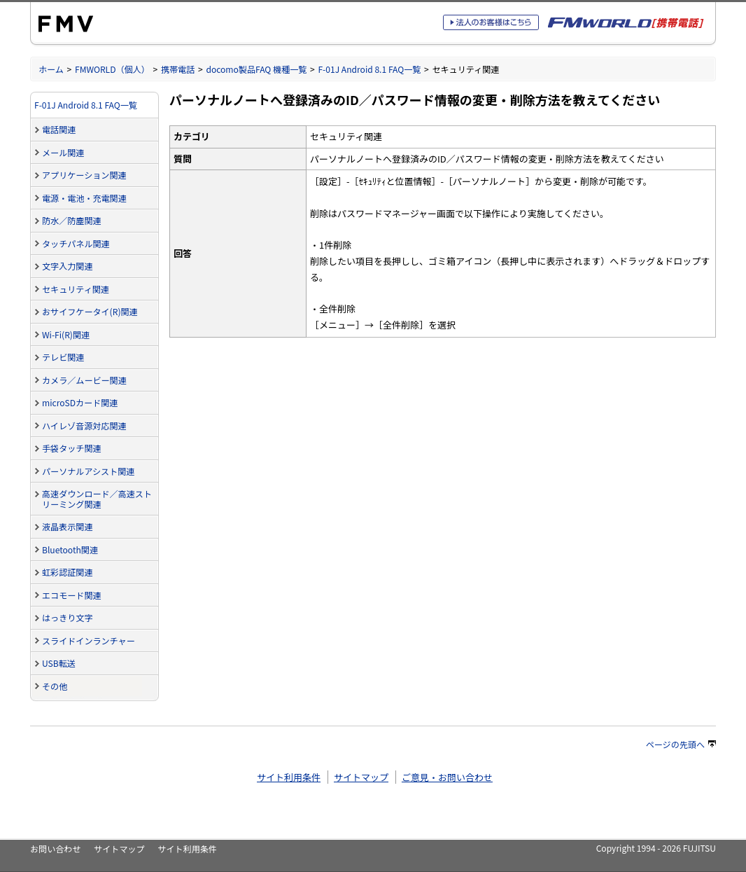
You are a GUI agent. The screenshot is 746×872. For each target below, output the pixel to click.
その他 (54, 686)
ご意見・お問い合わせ (447, 777)
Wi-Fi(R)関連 (66, 334)
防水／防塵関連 (71, 220)
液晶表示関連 (67, 526)
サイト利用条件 (289, 777)
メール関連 (63, 152)
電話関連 (59, 129)
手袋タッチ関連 (71, 448)
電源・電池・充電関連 (84, 198)
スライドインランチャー (88, 640)
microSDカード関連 (80, 402)
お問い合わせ (55, 848)
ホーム (51, 69)
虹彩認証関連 (67, 572)
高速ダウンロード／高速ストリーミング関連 (97, 498)
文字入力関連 (67, 266)
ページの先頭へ (681, 744)
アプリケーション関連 (84, 175)
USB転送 (59, 663)
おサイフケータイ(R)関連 (90, 311)
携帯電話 (178, 69)
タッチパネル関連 (76, 243)
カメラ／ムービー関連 (84, 380)
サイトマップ (361, 777)
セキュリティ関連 (75, 289)
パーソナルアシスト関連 (88, 471)
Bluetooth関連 (70, 549)
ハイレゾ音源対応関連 (84, 425)
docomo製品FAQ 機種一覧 (256, 69)
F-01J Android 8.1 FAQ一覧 (369, 69)
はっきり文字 (67, 617)
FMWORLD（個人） (112, 69)
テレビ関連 (63, 357)
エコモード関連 (71, 595)
